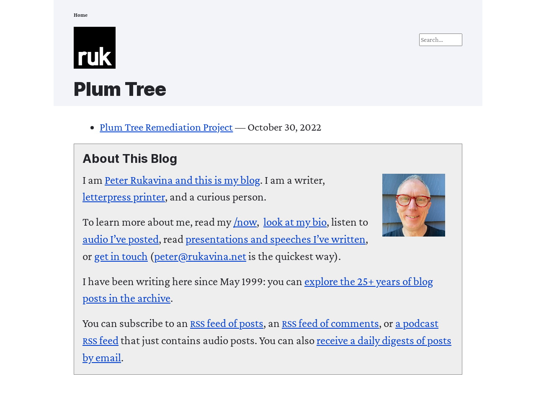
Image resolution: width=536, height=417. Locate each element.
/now (245, 222)
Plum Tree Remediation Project (166, 127)
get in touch (121, 256)
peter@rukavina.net (200, 256)
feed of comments (330, 323)
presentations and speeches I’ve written (276, 239)
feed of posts (226, 323)
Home (81, 15)
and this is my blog (182, 180)
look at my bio (295, 222)
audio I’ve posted (120, 239)
